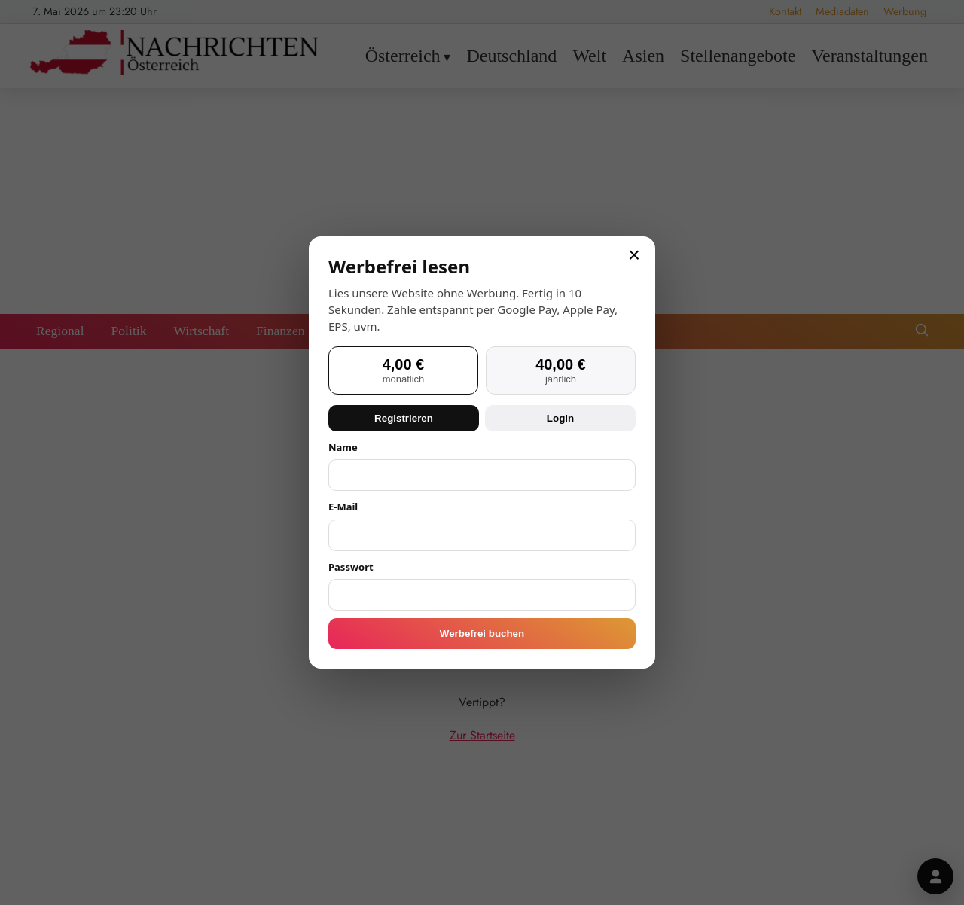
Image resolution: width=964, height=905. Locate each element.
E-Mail (343, 506)
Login (560, 418)
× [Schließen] (634, 255)
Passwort (351, 567)
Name (343, 447)
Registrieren (403, 418)
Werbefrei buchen (482, 633)
